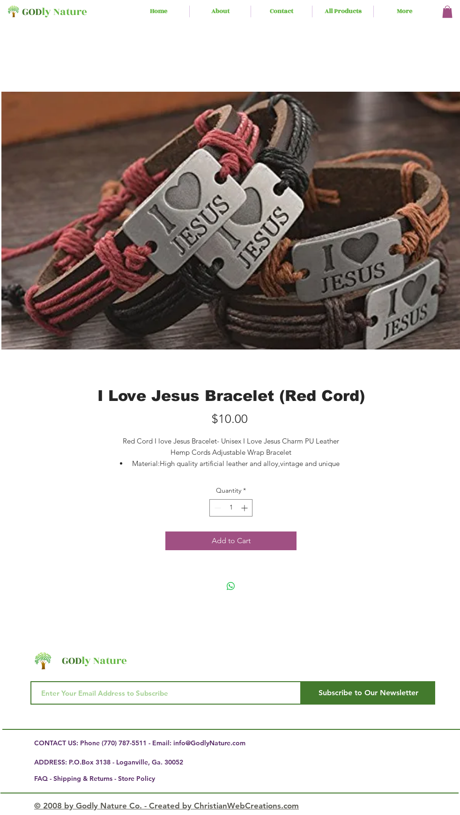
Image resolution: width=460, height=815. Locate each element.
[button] (447, 12)
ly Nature (64, 12)
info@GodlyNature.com (209, 743)
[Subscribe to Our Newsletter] (368, 693)
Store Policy (136, 778)
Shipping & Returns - (85, 778)
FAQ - (43, 778)
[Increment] (245, 508)
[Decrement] (217, 508)
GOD (32, 12)
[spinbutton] (231, 508)
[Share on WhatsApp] (231, 586)
